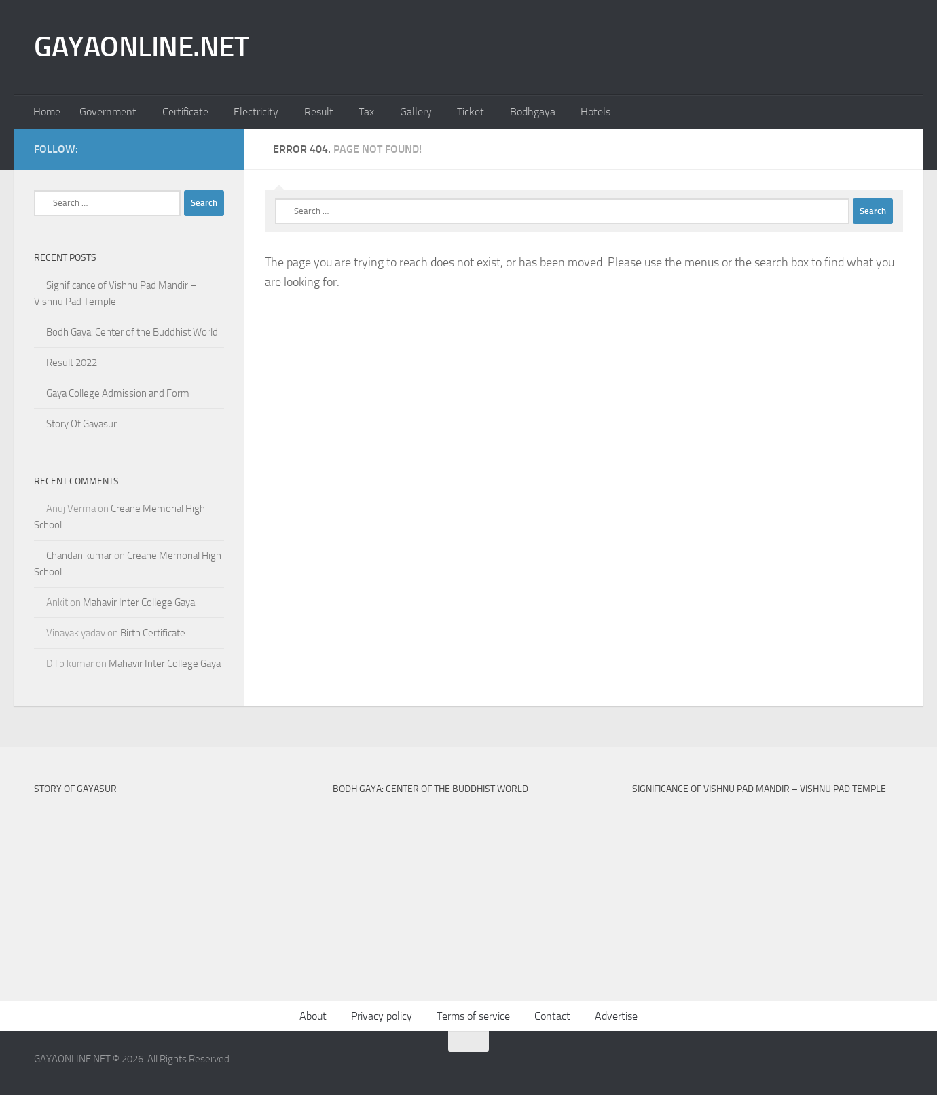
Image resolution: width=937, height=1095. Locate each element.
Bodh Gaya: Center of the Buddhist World (132, 332)
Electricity (256, 111)
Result (318, 111)
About (313, 1015)
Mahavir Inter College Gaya (139, 602)
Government (107, 111)
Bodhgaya (532, 111)
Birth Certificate (152, 633)
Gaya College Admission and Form (117, 393)
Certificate (185, 111)
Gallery (416, 111)
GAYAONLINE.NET (141, 47)
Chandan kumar (79, 556)
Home (46, 111)
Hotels (595, 111)
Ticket (470, 111)
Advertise (616, 1015)
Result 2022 (71, 363)
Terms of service (473, 1015)
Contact (552, 1015)
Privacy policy (381, 1015)
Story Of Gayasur (81, 424)
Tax (366, 111)
